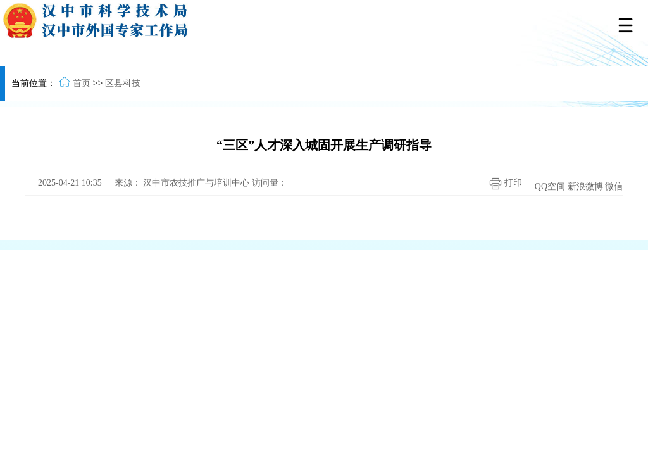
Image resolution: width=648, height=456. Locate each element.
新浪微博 (585, 186)
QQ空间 (550, 186)
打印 (502, 183)
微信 (614, 186)
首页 (81, 83)
